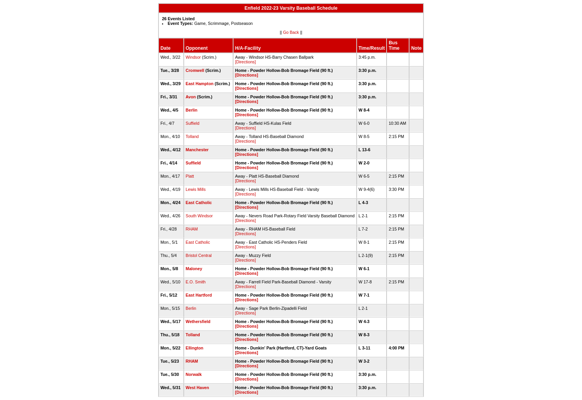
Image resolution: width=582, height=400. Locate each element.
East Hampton (200, 83)
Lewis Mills (196, 189)
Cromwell (195, 70)
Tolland (192, 136)
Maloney (194, 268)
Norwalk (194, 374)
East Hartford (199, 295)
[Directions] (245, 61)
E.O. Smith (196, 281)
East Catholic (199, 202)
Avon (191, 96)
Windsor (193, 57)
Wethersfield (198, 321)
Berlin (191, 110)
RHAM (192, 229)
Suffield (192, 123)
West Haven (197, 387)
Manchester (197, 149)
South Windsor (199, 215)
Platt (190, 176)
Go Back (291, 32)
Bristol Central (199, 255)
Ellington (195, 348)
